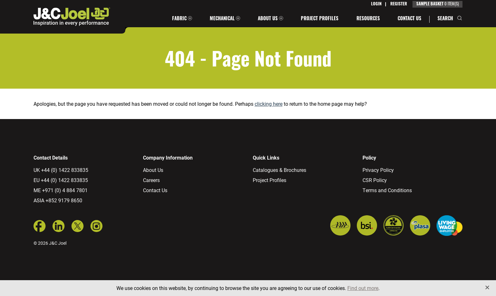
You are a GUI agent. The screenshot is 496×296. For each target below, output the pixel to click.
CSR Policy (375, 180)
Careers (151, 180)
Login (376, 4)
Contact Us (409, 19)
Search (445, 19)
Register (398, 4)
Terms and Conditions (387, 190)
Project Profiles (319, 19)
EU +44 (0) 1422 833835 (61, 180)
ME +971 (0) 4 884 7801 (61, 190)
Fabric (179, 19)
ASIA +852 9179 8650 (58, 200)
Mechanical (222, 19)
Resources (368, 19)
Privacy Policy (378, 170)
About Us (268, 19)
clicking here (268, 103)
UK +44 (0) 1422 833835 (61, 170)
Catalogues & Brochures (279, 170)
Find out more (362, 288)
